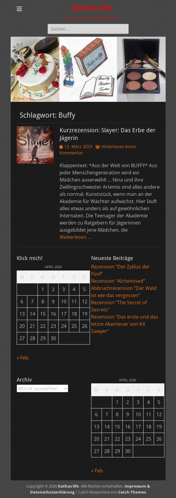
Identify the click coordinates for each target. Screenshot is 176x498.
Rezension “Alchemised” (118, 281)
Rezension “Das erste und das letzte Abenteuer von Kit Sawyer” (124, 323)
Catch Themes (132, 492)
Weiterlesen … (75, 237)
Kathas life (92, 7)
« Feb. (23, 357)
